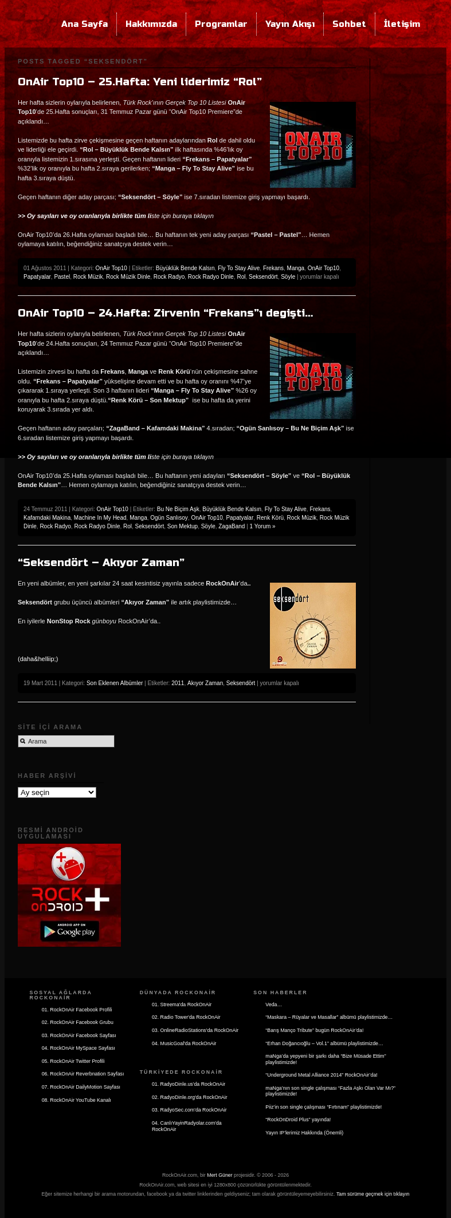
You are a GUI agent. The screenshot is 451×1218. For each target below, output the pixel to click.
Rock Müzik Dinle (128, 277)
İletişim (402, 24)
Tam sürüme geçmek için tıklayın (373, 1194)
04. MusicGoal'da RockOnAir (184, 1043)
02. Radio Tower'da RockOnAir (186, 1017)
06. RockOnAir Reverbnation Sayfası (83, 1074)
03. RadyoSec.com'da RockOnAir (189, 1110)
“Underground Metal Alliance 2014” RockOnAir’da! (321, 1075)
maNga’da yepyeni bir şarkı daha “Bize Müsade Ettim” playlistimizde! (325, 1059)
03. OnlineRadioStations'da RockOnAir (195, 1030)
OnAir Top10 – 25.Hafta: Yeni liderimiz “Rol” (140, 82)
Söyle (288, 277)
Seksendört (263, 277)
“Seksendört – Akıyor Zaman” (101, 562)
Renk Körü (270, 518)
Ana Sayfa (84, 24)
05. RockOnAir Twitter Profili (73, 1061)
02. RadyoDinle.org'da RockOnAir (190, 1097)
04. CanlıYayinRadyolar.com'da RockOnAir (187, 1126)
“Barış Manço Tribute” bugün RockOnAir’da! (314, 1030)
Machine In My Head (100, 518)
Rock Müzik (88, 277)
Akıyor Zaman (205, 683)
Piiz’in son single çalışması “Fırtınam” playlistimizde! (323, 1107)
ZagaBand (231, 526)
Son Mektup (182, 526)
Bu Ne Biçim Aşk (178, 509)
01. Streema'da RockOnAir (181, 1004)
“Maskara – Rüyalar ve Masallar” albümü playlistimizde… (329, 1017)
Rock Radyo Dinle (211, 277)
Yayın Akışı (290, 24)
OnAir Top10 (111, 268)
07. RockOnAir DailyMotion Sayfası (81, 1087)
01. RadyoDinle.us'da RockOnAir (188, 1084)
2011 (177, 683)
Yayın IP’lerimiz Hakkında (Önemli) (304, 1133)
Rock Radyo (169, 277)
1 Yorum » (263, 526)
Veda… (273, 1004)
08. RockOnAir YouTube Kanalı (76, 1100)
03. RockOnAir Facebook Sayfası (79, 1035)
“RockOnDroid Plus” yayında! (298, 1119)
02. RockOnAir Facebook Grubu (77, 1022)
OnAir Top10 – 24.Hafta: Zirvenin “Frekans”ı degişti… (165, 313)
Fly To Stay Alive (239, 268)
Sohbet (349, 24)
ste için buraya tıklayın (116, 215)
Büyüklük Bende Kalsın (185, 268)
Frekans (273, 268)
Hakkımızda (151, 24)
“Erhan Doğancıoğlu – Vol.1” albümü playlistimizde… (324, 1043)
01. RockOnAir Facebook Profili (77, 1010)
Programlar (221, 24)
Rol (241, 277)
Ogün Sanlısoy (169, 518)
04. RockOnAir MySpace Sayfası (78, 1048)
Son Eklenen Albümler (115, 683)
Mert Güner (220, 1175)
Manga (296, 268)
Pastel (62, 277)
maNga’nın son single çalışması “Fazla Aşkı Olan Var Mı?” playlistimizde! (330, 1091)
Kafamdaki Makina (46, 518)
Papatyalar (37, 277)
